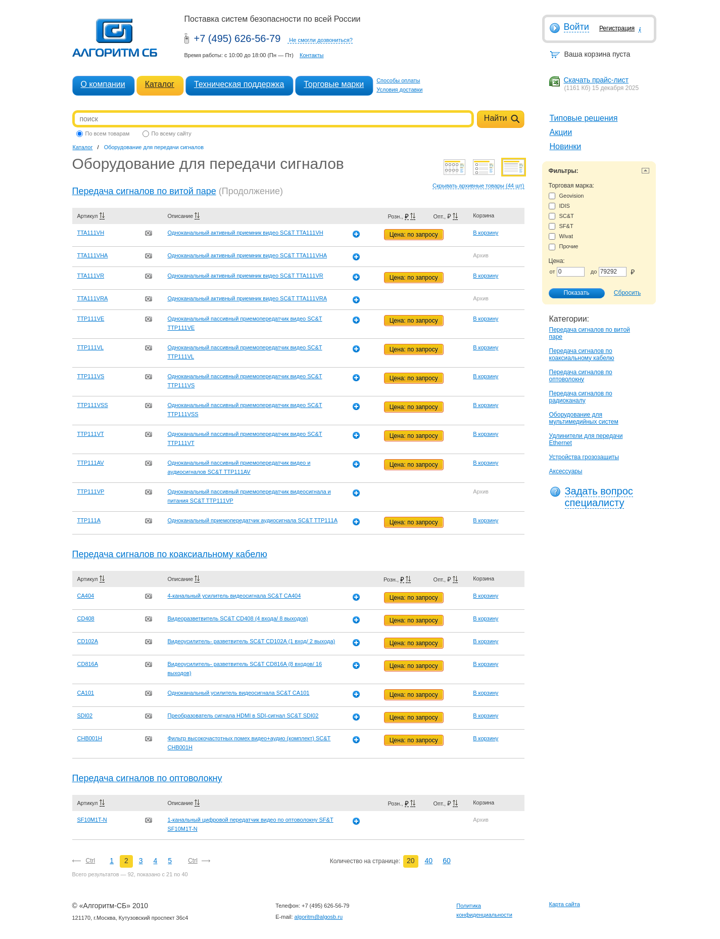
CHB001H (90, 738)
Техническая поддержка (239, 84)
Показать (571, 293)
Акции (561, 132)
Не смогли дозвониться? (321, 40)
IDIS (559, 206)
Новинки (566, 146)
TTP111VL (90, 347)
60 (447, 861)
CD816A (88, 664)
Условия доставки (399, 89)
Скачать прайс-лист (596, 80)
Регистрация (617, 28)
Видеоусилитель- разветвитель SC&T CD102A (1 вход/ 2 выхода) (251, 641)
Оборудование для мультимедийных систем (583, 418)
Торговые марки (334, 84)
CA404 (85, 596)
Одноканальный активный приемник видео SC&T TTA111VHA (247, 255)
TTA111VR (91, 276)
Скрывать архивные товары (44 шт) (478, 186)
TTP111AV (90, 463)
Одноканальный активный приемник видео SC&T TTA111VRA (247, 298)
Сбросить (627, 292)
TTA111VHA (92, 255)
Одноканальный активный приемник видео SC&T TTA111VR (245, 276)
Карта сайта (564, 904)
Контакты (312, 55)
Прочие (564, 246)
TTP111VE (91, 319)
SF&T (561, 226)
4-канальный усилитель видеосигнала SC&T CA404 (234, 596)
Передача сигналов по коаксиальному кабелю (581, 354)
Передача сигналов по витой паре (144, 191)
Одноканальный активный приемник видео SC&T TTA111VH (245, 233)
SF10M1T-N (92, 820)
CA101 (85, 693)
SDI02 (85, 715)
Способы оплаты (398, 80)
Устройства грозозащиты (584, 457)
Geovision (566, 196)
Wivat (561, 236)
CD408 (85, 618)
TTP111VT (90, 434)
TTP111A (89, 520)
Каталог (159, 84)
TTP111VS (91, 376)
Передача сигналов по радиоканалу (580, 397)
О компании (103, 84)
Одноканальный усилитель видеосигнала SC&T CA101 (239, 693)
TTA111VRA (92, 298)
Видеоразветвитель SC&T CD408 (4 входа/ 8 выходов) (238, 618)
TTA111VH (91, 233)
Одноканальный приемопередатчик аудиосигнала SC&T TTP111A (253, 520)
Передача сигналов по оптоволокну (580, 376)
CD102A (88, 641)
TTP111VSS (92, 405)
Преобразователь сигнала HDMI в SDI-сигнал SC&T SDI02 (243, 715)
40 (429, 861)
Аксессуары (566, 471)
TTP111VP (91, 491)
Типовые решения (584, 118)
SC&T (561, 216)
